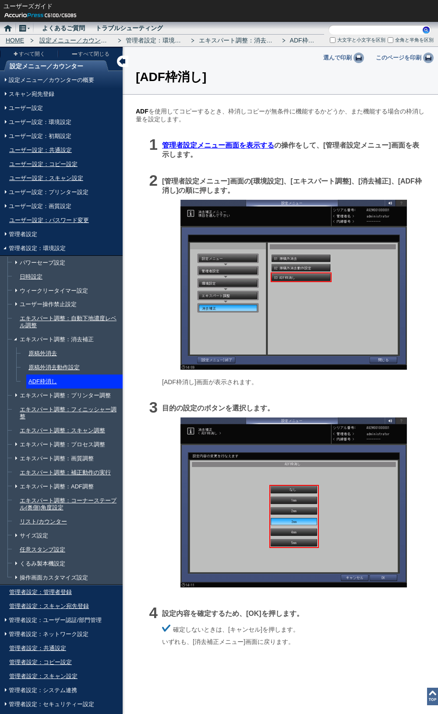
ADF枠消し (42, 381)
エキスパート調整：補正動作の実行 (65, 472)
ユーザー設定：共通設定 (40, 150)
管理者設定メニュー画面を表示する (218, 145)
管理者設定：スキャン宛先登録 (49, 606)
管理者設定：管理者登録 (40, 592)
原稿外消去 (42, 353)
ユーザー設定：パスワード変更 (49, 220)
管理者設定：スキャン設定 (43, 676)
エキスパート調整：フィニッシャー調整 (68, 413)
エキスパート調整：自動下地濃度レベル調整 (68, 322)
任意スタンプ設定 (42, 549)
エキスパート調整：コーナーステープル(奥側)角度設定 (68, 504)
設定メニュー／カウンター (76, 40)
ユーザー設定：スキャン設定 (46, 178)
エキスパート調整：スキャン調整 (62, 430)
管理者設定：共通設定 (37, 648)
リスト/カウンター (43, 521)
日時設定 (31, 276)
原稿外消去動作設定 (54, 367)
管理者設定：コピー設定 (40, 662)
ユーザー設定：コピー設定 (43, 164)
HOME (15, 40)
